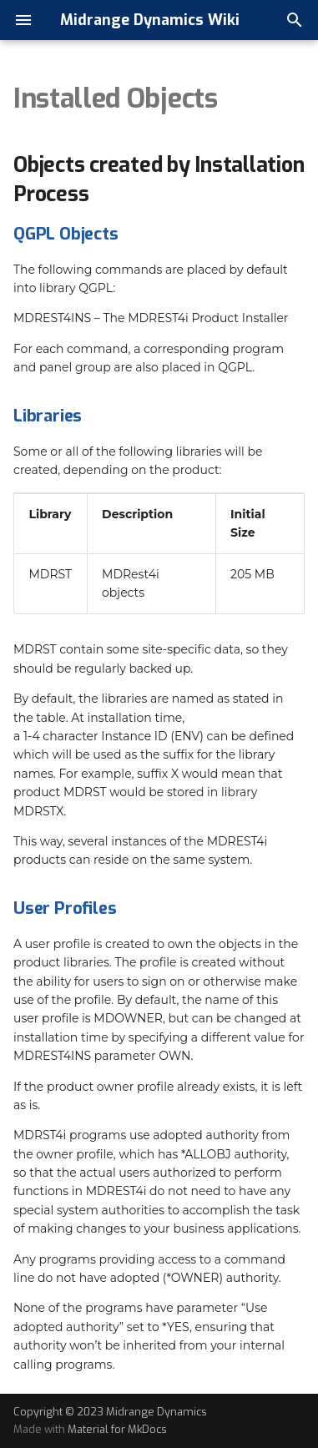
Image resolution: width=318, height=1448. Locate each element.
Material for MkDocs (117, 1429)
